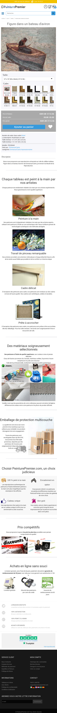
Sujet (8, 18)
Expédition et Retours (8, 669)
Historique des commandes (38, 662)
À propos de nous (7, 664)
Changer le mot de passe (37, 666)
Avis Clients (5, 685)
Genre (12, 18)
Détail (23, 135)
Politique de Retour (7, 671)
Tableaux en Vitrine (7, 682)
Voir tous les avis (49, 646)
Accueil (3, 18)
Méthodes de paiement (8, 666)
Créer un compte (35, 669)
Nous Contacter (6, 662)
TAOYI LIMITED (34, 682)
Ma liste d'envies (35, 664)
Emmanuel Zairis (14, 147)
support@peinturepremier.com (39, 685)
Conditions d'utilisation (8, 689)
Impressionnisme (26, 149)
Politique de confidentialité (9, 687)
